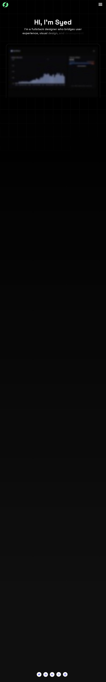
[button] (99, 4)
